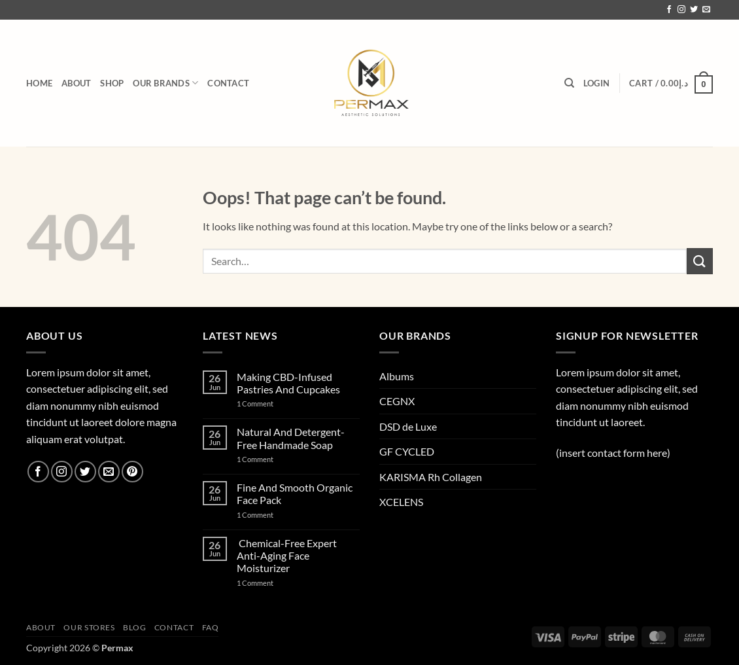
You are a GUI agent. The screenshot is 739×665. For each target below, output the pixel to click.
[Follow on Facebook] (669, 9)
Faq (210, 627)
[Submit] (700, 261)
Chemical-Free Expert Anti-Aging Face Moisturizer (287, 555)
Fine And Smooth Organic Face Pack (294, 493)
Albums (396, 376)
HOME (39, 83)
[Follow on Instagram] (681, 9)
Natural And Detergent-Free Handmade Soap (291, 437)
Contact (228, 83)
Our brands (165, 83)
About (76, 83)
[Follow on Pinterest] (132, 471)
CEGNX (397, 401)
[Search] (569, 83)
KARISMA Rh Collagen (430, 477)
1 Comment (270, 403)
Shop (112, 83)
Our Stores (88, 627)
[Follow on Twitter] (694, 9)
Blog (134, 627)
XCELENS (401, 501)
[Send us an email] (706, 9)
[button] (596, 83)
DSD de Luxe (408, 426)
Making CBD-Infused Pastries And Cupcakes (288, 382)
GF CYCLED (406, 451)
